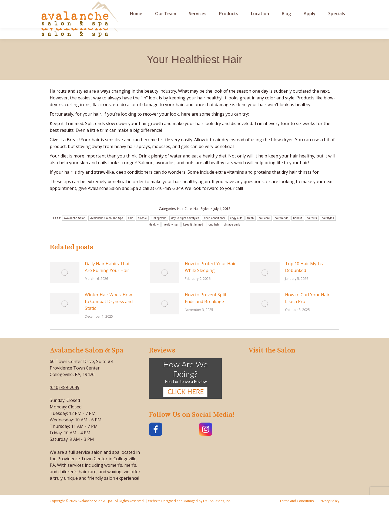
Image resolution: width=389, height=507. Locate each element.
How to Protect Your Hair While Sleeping (210, 267)
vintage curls (232, 224)
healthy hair (170, 224)
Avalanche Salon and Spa (106, 218)
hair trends (282, 218)
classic (142, 218)
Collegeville (159, 218)
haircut (297, 218)
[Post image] (64, 272)
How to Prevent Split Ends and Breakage (205, 298)
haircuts (312, 218)
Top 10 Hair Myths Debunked (304, 267)
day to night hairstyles (185, 218)
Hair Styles (201, 208)
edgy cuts (236, 218)
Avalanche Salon (74, 218)
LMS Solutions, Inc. (216, 501)
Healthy (154, 224)
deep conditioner (214, 218)
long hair (213, 224)
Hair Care (184, 208)
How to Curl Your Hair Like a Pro (307, 298)
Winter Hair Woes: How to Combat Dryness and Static (109, 301)
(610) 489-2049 (64, 387)
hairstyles (328, 218)
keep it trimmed (193, 224)
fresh (250, 218)
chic (130, 218)
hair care (264, 218)
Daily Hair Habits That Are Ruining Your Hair (107, 267)
